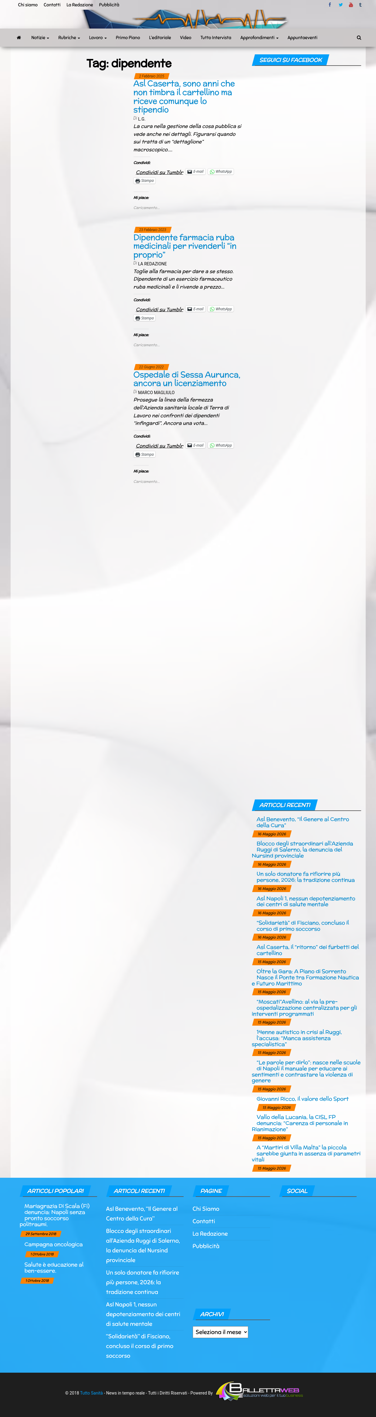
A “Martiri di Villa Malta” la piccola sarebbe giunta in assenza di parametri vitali (306, 1153)
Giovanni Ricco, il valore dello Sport (303, 1098)
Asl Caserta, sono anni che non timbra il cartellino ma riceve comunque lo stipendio (184, 96)
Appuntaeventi (302, 37)
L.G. (141, 119)
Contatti (52, 5)
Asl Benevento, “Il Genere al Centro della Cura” (303, 822)
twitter (341, 5)
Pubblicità (109, 5)
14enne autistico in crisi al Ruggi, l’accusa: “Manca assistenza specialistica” (297, 1038)
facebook (331, 5)
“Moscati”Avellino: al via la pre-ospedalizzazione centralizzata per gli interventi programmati (304, 1007)
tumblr (361, 5)
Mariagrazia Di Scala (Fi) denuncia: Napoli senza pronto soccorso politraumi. (55, 1215)
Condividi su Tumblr (159, 171)
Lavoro (98, 37)
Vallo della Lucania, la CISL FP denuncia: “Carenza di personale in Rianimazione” (300, 1123)
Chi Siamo (206, 1209)
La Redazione (79, 5)
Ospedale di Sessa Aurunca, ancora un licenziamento (187, 379)
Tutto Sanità (91, 1393)
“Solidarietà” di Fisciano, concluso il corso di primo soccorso (303, 925)
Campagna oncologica (54, 1244)
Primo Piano (128, 37)
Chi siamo (28, 5)
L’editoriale (160, 37)
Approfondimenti (259, 37)
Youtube (351, 5)
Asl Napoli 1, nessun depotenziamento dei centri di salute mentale (306, 901)
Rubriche (69, 37)
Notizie (40, 37)
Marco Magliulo (156, 392)
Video (185, 37)
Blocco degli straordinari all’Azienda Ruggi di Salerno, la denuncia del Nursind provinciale (302, 849)
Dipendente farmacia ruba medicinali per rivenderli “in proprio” (185, 246)
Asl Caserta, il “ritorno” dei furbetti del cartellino (308, 950)
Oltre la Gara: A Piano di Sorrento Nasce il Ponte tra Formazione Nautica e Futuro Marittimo (305, 977)
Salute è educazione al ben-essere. (54, 1267)
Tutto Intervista (215, 37)
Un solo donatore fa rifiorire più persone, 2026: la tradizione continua (306, 877)
